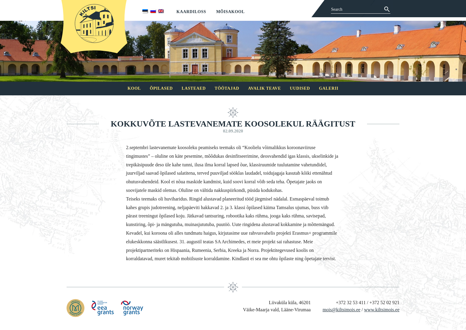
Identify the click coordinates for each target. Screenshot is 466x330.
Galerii (329, 88)
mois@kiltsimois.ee (341, 309)
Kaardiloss (191, 12)
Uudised (300, 88)
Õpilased (161, 88)
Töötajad (227, 88)
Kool (134, 88)
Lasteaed (194, 88)
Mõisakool (230, 12)
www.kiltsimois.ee (381, 309)
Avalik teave (264, 88)
